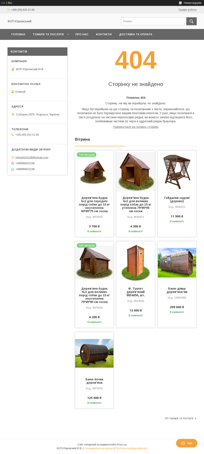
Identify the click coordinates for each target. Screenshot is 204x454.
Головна (18, 34)
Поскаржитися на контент (99, 448)
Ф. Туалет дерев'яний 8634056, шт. (136, 292)
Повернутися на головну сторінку (136, 127)
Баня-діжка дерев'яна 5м (177, 290)
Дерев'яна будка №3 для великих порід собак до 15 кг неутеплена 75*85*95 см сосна (94, 295)
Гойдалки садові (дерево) (177, 199)
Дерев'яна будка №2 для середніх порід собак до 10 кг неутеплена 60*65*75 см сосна (94, 204)
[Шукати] (191, 21)
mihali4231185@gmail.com (31, 157)
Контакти (104, 34)
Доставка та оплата (135, 34)
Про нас (81, 34)
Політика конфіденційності (131, 448)
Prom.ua (122, 444)
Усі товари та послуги (179, 418)
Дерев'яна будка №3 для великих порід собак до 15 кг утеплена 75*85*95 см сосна (135, 204)
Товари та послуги (48, 34)
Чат (186, 443)
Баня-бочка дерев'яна (94, 381)
